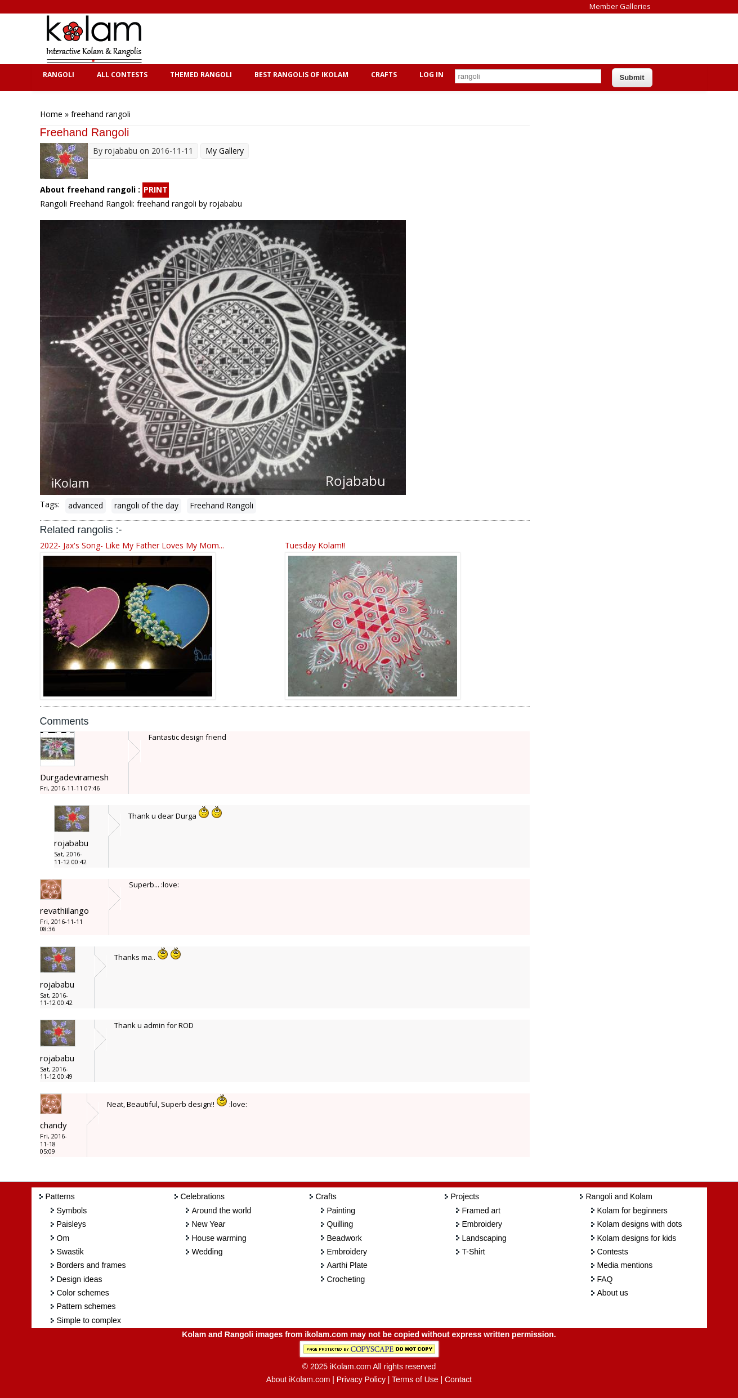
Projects (465, 1196)
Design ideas (79, 1279)
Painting (341, 1210)
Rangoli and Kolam (619, 1196)
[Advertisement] (360, 39)
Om (63, 1238)
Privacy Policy (361, 1379)
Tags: (50, 504)
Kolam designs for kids (637, 1238)
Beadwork (344, 1238)
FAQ (605, 1279)
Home (51, 114)
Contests (612, 1251)
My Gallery (224, 150)
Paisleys (71, 1224)
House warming (219, 1238)
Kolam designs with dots (639, 1224)
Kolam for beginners (632, 1210)
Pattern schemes (86, 1306)
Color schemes (83, 1292)
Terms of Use (415, 1379)
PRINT (156, 189)
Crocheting (346, 1279)
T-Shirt (473, 1251)
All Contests (121, 74)
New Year (209, 1224)
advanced (85, 505)
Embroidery (347, 1251)
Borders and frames (91, 1265)
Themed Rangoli (199, 74)
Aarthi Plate (347, 1265)
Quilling (340, 1224)
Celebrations (203, 1196)
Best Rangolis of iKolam (300, 74)
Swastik (70, 1251)
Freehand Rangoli (221, 505)
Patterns (60, 1196)
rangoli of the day (146, 505)
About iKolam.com (298, 1379)
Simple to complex (89, 1320)
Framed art (481, 1210)
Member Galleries (620, 6)
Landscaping (484, 1238)
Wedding (207, 1251)
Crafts (382, 74)
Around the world (222, 1210)
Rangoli (57, 74)
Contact (458, 1379)
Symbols (72, 1210)
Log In (431, 74)
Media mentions (625, 1265)
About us (612, 1292)
